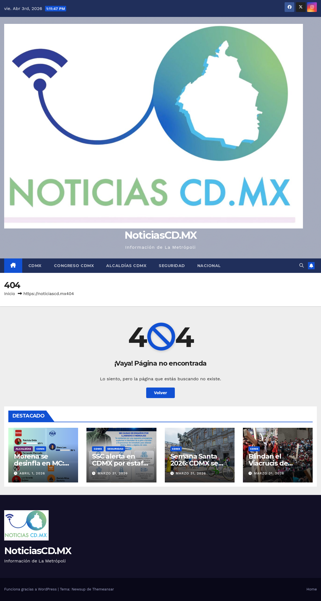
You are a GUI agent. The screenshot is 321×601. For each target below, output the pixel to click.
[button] (301, 265)
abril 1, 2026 (32, 473)
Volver (160, 392)
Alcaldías (23, 448)
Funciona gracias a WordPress (31, 589)
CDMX (35, 265)
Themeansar (103, 589)
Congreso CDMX (74, 265)
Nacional (209, 265)
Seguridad (172, 265)
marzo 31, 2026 (113, 473)
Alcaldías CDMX (126, 265)
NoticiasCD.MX (161, 235)
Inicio (9, 293)
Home (312, 589)
